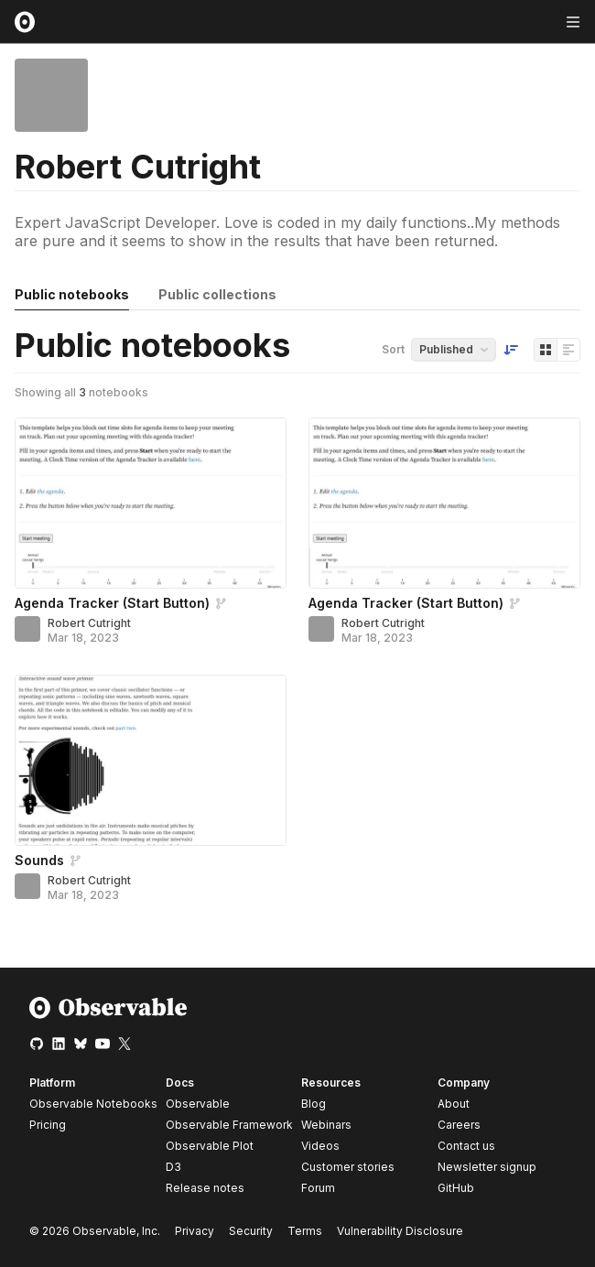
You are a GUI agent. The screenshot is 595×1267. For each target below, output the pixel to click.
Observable (198, 1103)
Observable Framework (229, 1125)
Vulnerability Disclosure (400, 1231)
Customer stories (348, 1167)
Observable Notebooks (93, 1103)
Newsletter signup (487, 1167)
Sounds (39, 860)
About (454, 1103)
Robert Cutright (89, 623)
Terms (304, 1231)
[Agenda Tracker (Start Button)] (151, 503)
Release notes (205, 1188)
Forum (318, 1188)
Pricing (47, 1125)
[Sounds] (151, 760)
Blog (313, 1103)
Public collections (217, 294)
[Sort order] (510, 349)
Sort (393, 349)
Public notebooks (72, 294)
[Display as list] (568, 350)
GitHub (456, 1188)
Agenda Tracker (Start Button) (112, 603)
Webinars (326, 1125)
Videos (320, 1146)
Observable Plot (210, 1146)
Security (251, 1231)
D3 (173, 1167)
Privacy (194, 1231)
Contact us (466, 1146)
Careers (459, 1125)
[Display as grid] (546, 350)
